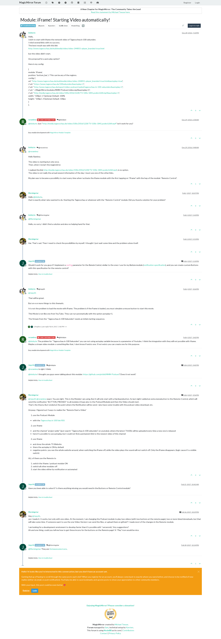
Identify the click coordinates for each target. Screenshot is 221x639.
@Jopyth (41, 289)
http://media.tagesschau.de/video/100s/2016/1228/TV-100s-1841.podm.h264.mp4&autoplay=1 (76, 93)
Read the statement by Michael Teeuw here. (110, 12)
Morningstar (33, 193)
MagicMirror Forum (30, 2)
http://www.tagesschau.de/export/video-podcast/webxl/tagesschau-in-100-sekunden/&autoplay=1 (78, 87)
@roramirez (42, 148)
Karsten (129, 627)
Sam (107, 627)
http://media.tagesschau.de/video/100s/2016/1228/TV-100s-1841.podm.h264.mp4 (79, 123)
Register (26, 591)
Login (35, 591)
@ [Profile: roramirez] (33, 151)
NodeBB (108, 630)
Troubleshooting (28, 26)
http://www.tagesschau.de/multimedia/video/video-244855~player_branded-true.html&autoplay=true (77, 81)
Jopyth (31, 261)
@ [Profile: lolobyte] (32, 123)
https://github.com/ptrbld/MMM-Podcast (101, 374)
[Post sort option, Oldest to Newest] (183, 26)
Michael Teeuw (121, 624)
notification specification (154, 265)
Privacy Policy (115, 633)
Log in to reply (194, 25)
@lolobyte (61, 120)
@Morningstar (43, 215)
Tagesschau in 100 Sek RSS (53, 420)
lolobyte (31, 33)
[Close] (198, 571)
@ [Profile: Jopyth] (32, 293)
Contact (103, 633)
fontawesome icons (58, 549)
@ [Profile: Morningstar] (34, 219)
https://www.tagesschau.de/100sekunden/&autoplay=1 (59, 84)
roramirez (32, 120)
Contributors (128, 630)
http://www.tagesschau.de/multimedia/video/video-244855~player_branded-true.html (66, 48)
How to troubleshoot (45, 274)
